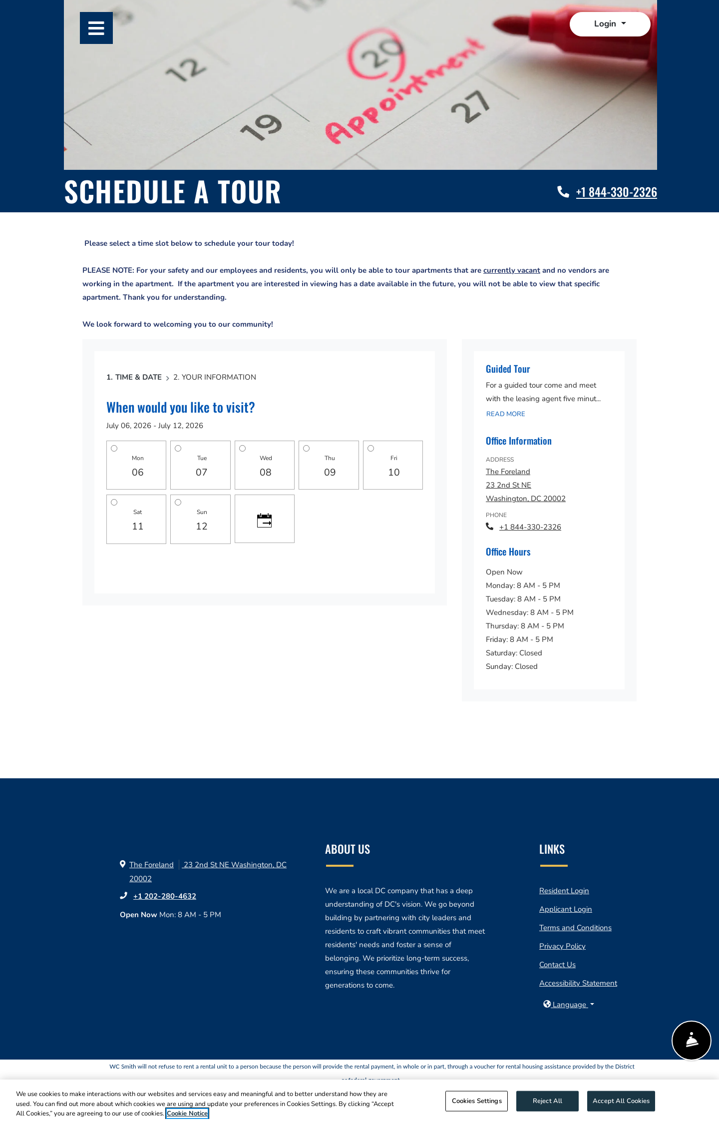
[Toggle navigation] (96, 28)
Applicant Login (565, 909)
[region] (359, 1102)
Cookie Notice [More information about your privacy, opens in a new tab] (187, 1113)
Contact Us (557, 965)
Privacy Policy (562, 946)
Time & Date (138, 377)
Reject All (547, 1100)
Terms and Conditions (575, 928)
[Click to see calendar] (264, 518)
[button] (610, 24)
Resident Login (564, 891)
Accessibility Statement (578, 983)
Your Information (219, 377)
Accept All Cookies (621, 1100)
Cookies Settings (477, 1100)
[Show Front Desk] (691, 1041)
